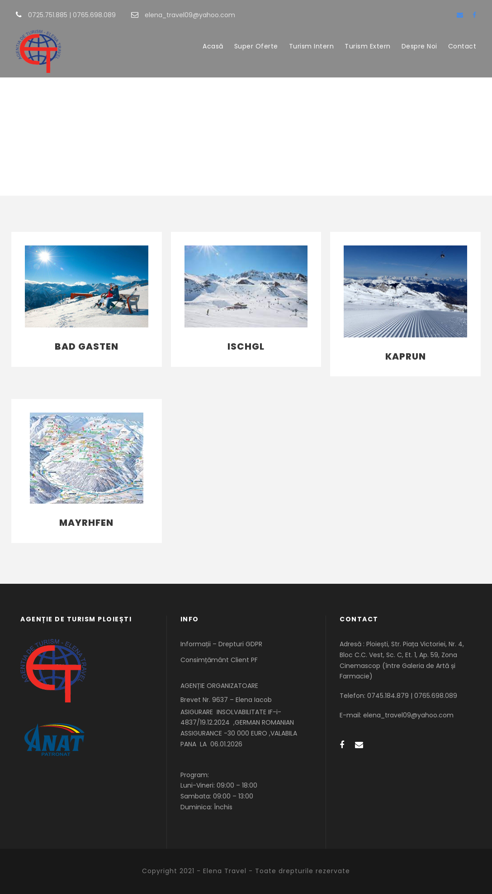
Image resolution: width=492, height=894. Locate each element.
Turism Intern (311, 46)
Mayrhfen (86, 522)
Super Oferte (256, 46)
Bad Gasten (86, 346)
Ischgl (246, 346)
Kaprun (405, 356)
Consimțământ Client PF (219, 659)
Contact (462, 46)
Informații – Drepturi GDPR (221, 644)
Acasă (213, 46)
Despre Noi (419, 46)
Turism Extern (368, 46)
